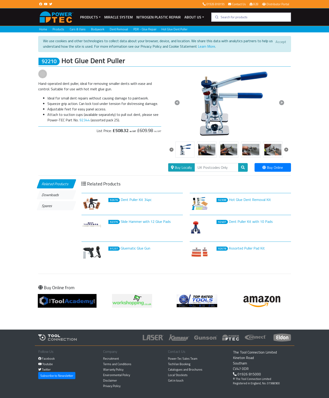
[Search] (216, 167)
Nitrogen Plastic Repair (158, 17)
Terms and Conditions (117, 364)
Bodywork (97, 29)
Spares (47, 205)
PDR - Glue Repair (145, 29)
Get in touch (176, 380)
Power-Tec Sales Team (182, 358)
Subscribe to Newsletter (56, 375)
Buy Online (272, 167)
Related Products (55, 184)
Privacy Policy (111, 386)
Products (89, 17)
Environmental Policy (116, 375)
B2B (254, 4)
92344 (84, 120)
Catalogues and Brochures (185, 369)
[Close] (281, 41)
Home (43, 29)
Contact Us (237, 4)
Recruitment (111, 358)
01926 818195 (213, 4)
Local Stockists (178, 375)
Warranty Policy (113, 369)
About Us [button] (192, 17)
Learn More (206, 46)
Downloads (50, 195)
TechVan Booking (179, 364)
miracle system (118, 17)
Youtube (45, 364)
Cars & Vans (78, 29)
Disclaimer (110, 380)
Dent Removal (119, 29)
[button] (177, 102)
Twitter (44, 369)
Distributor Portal (275, 4)
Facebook (46, 358)
